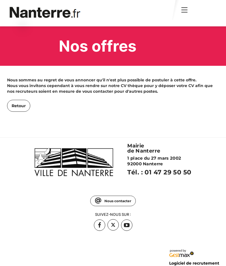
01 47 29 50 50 (168, 172)
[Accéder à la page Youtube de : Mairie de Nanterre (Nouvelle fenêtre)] (126, 225)
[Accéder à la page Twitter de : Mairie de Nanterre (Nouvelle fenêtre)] (113, 225)
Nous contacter (117, 201)
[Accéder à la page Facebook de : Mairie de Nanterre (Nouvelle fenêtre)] (99, 225)
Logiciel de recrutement (194, 263)
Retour (19, 105)
